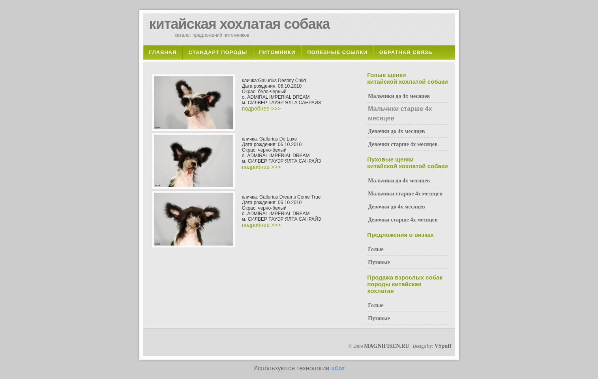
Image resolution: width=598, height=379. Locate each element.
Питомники (277, 52)
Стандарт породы (218, 52)
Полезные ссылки (337, 52)
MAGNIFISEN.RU (386, 346)
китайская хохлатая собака (239, 24)
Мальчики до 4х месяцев (399, 96)
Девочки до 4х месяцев (396, 131)
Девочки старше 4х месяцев (402, 144)
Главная (163, 52)
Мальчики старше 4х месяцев (405, 194)
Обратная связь (406, 52)
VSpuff (443, 346)
